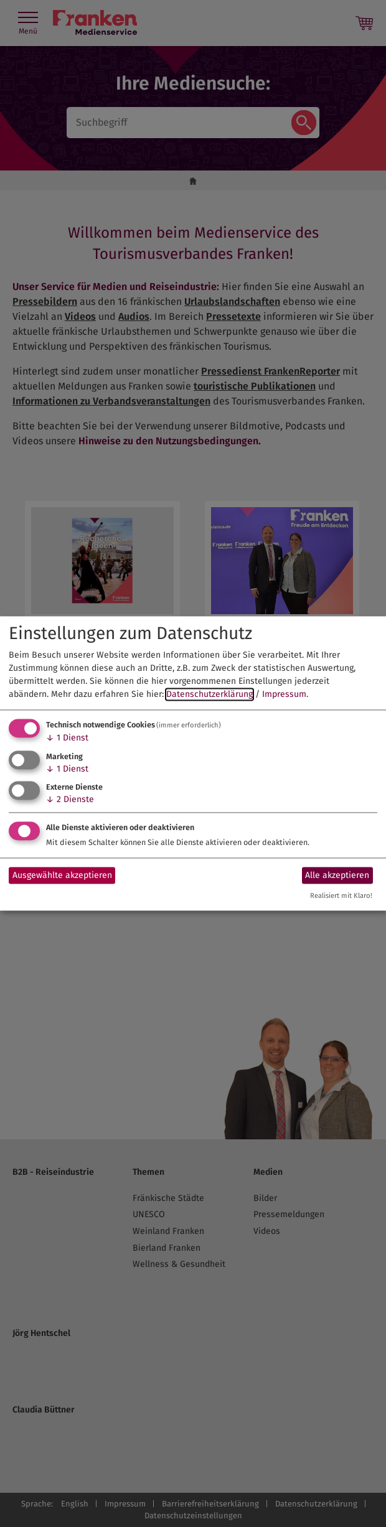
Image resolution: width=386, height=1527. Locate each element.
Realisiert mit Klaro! (341, 896)
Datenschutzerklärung (209, 694)
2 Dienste (70, 800)
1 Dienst (67, 737)
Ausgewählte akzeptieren (62, 875)
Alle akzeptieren (337, 875)
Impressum (284, 694)
